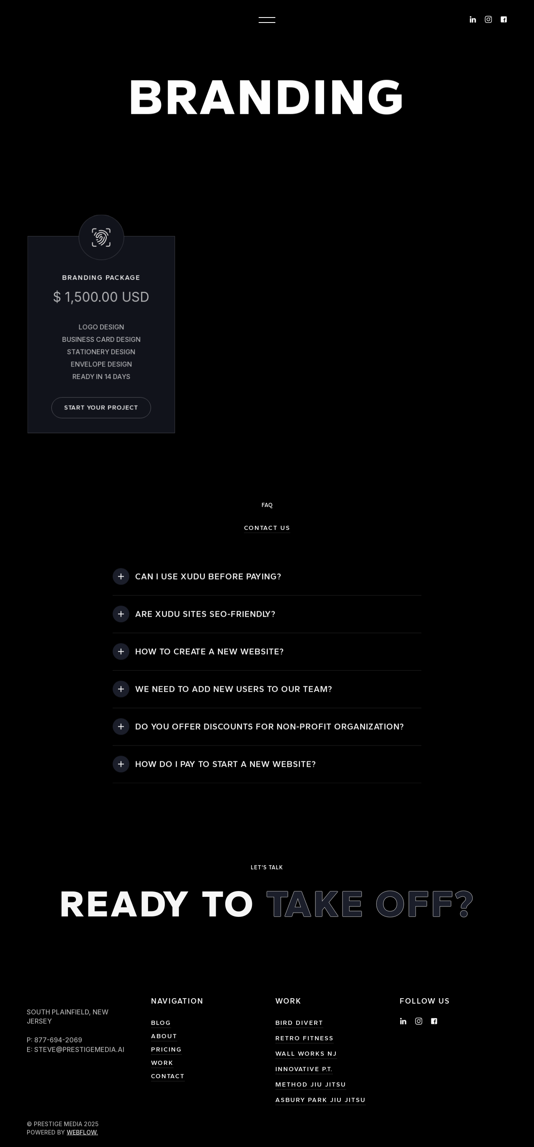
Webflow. (82, 1137)
